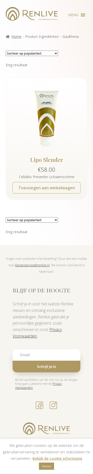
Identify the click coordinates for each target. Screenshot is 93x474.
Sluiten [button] (46, 466)
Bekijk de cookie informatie (57, 458)
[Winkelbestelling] (32, 53)
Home (16, 36)
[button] (73, 15)
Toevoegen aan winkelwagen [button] (46, 188)
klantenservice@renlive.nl (32, 265)
